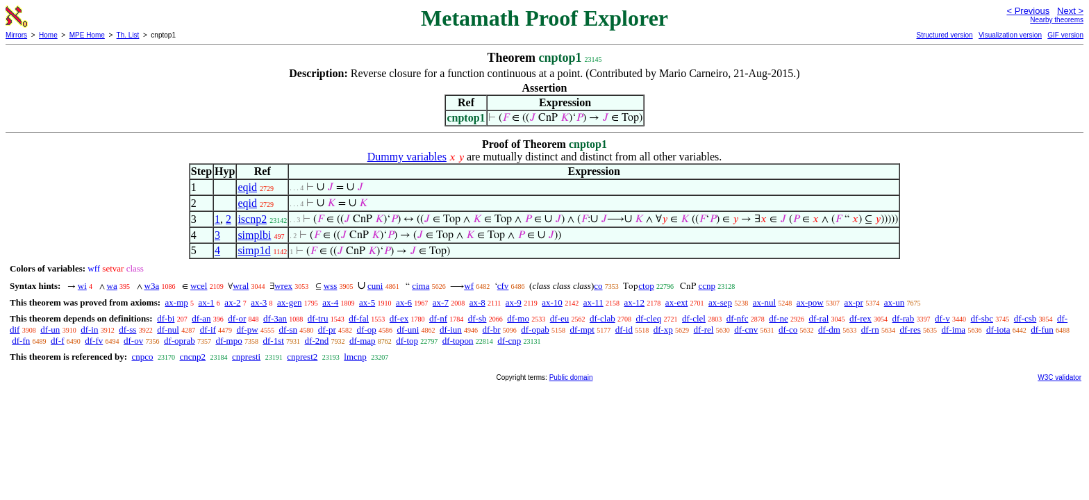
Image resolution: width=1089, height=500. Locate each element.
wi (82, 286)
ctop (646, 286)
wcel (199, 286)
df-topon (458, 340)
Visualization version (1010, 35)
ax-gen (289, 302)
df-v (942, 318)
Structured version (944, 35)
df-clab (602, 318)
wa (112, 286)
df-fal (359, 318)
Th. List (128, 35)
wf (469, 286)
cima (420, 286)
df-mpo (228, 340)
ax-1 (207, 302)
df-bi (165, 318)
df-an (201, 318)
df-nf (438, 318)
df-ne (778, 318)
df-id (624, 329)
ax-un (894, 302)
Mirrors (16, 35)
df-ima (953, 329)
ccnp (706, 286)
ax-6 (404, 302)
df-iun (451, 329)
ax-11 (593, 302)
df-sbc (981, 318)
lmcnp (355, 356)
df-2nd (317, 340)
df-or (237, 318)
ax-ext (676, 302)
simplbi (254, 235)
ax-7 (441, 302)
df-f (58, 340)
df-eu (559, 318)
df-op (366, 329)
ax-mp (176, 302)
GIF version (1065, 35)
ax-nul (764, 302)
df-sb (477, 318)
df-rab (903, 318)
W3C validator (1059, 377)
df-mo (518, 318)
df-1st (273, 340)
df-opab (535, 329)
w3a (152, 286)
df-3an (275, 318)
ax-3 (259, 302)
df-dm (829, 329)
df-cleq (648, 318)
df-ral (818, 318)
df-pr (327, 329)
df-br (492, 329)
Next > (1070, 11)
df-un (50, 329)
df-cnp (509, 340)
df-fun (1042, 329)
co (598, 286)
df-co (788, 329)
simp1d (254, 250)
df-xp (663, 329)
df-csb (1025, 318)
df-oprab (179, 340)
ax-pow (810, 302)
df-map (362, 340)
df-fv (94, 340)
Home (48, 35)
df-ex (399, 318)
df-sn (288, 329)
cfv (503, 286)
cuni (375, 286)
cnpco (142, 356)
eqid (247, 187)
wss (331, 286)
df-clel (694, 318)
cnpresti (246, 356)
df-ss (127, 329)
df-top (407, 340)
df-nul (168, 329)
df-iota (998, 329)
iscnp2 (252, 219)
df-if (208, 329)
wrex (283, 286)
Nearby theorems (1056, 20)
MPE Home (87, 35)
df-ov (133, 340)
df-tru (318, 318)
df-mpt (582, 329)
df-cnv (746, 329)
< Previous (1027, 11)
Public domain (571, 377)
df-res (909, 329)
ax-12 (634, 302)
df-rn (870, 329)
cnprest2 (302, 356)
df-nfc (737, 318)
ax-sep (720, 302)
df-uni (408, 329)
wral (241, 286)
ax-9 (514, 302)
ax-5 (367, 302)
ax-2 (232, 302)
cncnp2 (193, 356)
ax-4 (330, 302)
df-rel (704, 329)
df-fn (21, 340)
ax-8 (477, 302)
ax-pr (854, 302)
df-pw (247, 329)
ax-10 (552, 302)
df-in (89, 329)
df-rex (860, 318)
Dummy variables (407, 156)
